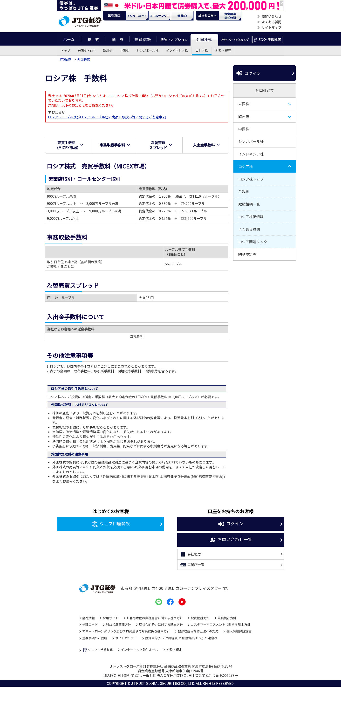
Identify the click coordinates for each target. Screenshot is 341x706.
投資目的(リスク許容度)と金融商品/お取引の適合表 (181, 638)
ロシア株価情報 (251, 216)
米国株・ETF (86, 50)
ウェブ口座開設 (110, 524)
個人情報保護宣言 (239, 631)
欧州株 (107, 50)
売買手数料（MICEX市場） (69, 145)
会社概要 (190, 554)
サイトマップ (269, 27)
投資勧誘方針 (200, 618)
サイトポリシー (126, 638)
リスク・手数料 (267, 39)
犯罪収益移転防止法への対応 (198, 631)
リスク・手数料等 (97, 650)
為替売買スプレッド (160, 145)
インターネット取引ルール (139, 649)
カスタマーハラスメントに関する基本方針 (220, 624)
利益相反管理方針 (118, 624)
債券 (117, 39)
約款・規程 (223, 50)
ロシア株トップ (251, 179)
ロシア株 (201, 50)
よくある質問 (269, 22)
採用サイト (110, 618)
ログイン (248, 73)
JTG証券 (65, 59)
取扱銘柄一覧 (249, 204)
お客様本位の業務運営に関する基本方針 (154, 618)
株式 (93, 39)
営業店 (182, 15)
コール (159, 15)
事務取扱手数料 (115, 145)
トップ (65, 50)
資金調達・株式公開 (230, 15)
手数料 (243, 191)
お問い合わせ (269, 16)
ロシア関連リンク (252, 241)
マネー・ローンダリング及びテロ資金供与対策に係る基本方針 (126, 631)
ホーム (69, 39)
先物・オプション (174, 39)
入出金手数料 (206, 145)
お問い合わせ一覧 (230, 540)
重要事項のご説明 (94, 638)
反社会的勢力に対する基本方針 (161, 624)
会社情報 (88, 618)
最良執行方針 (227, 618)
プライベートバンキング (234, 39)
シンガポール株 (147, 50)
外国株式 (204, 39)
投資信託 (143, 39)
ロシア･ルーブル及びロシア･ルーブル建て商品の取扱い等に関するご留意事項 (107, 116)
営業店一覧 (192, 565)
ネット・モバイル (137, 15)
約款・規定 (174, 649)
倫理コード (90, 624)
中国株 (124, 50)
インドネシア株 (177, 50)
